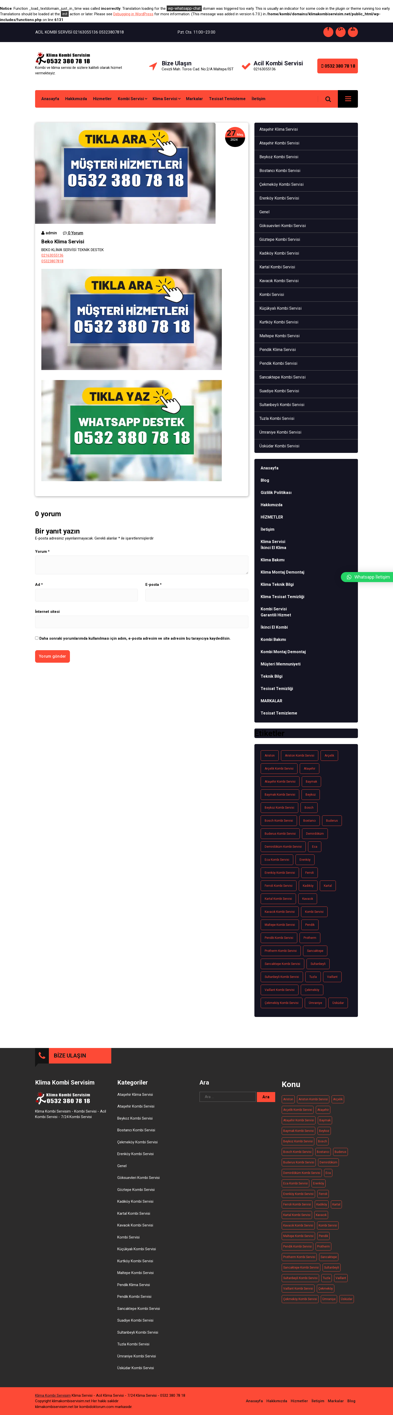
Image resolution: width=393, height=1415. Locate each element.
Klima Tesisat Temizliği (282, 596)
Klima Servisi (165, 98)
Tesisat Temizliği (277, 688)
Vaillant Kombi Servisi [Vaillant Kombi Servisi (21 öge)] (279, 990)
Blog (265, 480)
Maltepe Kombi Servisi (279, 335)
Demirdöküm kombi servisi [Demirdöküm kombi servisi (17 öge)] (283, 846)
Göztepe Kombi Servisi (279, 239)
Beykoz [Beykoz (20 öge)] (311, 794)
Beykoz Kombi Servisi (278, 156)
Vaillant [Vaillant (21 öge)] (332, 977)
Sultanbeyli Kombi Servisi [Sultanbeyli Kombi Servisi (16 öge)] (282, 977)
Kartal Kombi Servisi (277, 267)
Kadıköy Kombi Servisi (279, 253)
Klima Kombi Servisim (53, 1380)
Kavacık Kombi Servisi (279, 280)
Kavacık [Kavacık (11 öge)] (307, 899)
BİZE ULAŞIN (70, 1236)
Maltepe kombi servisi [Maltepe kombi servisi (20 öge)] (280, 925)
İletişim (258, 98)
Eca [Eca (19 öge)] (314, 846)
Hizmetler (102, 98)
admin (49, 233)
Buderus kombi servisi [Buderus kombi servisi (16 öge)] (280, 833)
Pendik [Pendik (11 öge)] (310, 925)
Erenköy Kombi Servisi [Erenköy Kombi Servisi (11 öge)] (280, 872)
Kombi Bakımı (273, 639)
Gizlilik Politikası (276, 492)
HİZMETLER (272, 517)
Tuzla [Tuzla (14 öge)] (313, 977)
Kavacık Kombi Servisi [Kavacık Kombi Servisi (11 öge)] (280, 912)
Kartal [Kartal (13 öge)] (328, 886)
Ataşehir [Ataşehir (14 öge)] (309, 768)
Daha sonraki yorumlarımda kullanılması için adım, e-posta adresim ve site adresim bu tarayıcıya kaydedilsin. (135, 638)
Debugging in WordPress (133, 14)
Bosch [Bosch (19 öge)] (309, 807)
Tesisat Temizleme (227, 98)
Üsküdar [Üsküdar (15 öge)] (338, 1003)
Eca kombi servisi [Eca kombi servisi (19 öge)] (277, 859)
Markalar (194, 98)
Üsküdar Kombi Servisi (279, 446)
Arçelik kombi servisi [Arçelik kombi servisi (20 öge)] (279, 768)
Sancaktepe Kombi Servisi (282, 377)
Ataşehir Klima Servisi (278, 129)
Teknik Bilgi (271, 676)
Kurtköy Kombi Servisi (278, 322)
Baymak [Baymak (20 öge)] (311, 781)
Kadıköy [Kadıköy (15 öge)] (308, 886)
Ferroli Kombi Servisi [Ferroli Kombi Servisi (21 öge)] (278, 886)
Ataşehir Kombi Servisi (279, 143)
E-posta (153, 584)
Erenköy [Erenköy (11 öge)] (305, 859)
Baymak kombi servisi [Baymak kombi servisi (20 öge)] (280, 794)
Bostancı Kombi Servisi (279, 170)
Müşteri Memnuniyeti (281, 664)
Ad (39, 584)
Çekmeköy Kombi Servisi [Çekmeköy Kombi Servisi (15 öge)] (282, 1003)
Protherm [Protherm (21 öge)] (310, 938)
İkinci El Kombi (274, 627)
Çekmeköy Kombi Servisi (281, 184)
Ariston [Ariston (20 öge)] (270, 755)
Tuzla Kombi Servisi (276, 418)
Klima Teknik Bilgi (277, 584)
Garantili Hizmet (276, 615)
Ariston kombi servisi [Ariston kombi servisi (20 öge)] (299, 755)
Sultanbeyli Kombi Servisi (281, 404)
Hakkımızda (76, 98)
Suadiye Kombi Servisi (279, 391)
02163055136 (52, 255)
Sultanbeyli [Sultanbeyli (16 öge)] (318, 964)
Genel (264, 212)
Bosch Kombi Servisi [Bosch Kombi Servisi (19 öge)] (279, 820)
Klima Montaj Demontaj (282, 572)
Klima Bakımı (272, 560)
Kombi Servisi (131, 98)
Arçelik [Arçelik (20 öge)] (329, 755)
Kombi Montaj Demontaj (283, 651)
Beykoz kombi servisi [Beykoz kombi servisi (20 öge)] (279, 807)
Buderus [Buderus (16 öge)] (332, 820)
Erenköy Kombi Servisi (279, 198)
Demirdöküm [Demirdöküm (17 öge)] (315, 833)
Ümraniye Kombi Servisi (280, 432)
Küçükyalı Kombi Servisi (280, 308)
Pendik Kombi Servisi (278, 363)
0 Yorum (73, 233)
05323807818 (52, 261)
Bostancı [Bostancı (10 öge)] (309, 820)
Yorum (42, 551)
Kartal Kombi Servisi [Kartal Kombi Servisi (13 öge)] (278, 899)
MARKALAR (271, 700)
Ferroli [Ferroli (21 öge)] (309, 872)
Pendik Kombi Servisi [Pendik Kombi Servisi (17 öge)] (279, 938)
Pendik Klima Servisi (277, 349)
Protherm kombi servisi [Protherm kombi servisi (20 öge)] (281, 951)
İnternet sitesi (47, 611)
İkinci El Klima (273, 547)
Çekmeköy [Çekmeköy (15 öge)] (312, 990)
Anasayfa (50, 98)
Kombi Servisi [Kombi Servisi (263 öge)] (314, 912)
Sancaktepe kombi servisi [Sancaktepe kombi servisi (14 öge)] (282, 964)
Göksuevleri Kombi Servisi (282, 225)
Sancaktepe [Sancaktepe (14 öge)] (315, 951)
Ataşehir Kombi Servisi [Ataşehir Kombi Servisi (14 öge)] (280, 781)
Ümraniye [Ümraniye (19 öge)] (315, 1003)
